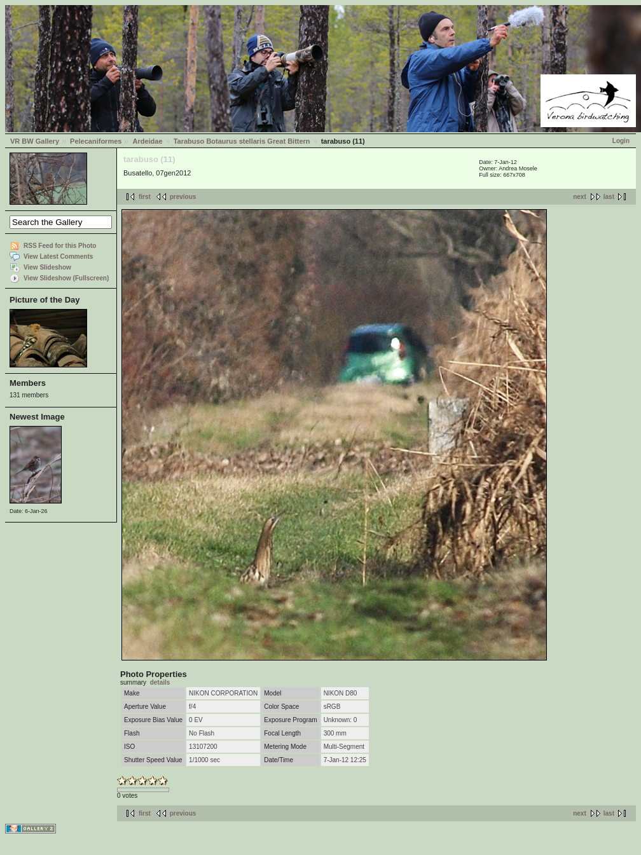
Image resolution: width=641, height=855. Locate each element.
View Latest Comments (58, 256)
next (579, 196)
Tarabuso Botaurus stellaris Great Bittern (242, 141)
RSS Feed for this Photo (60, 245)
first (145, 196)
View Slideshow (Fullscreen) (66, 278)
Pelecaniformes (95, 141)
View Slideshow (47, 267)
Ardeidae (147, 141)
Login (621, 140)
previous (183, 196)
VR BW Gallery (34, 141)
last (608, 196)
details (160, 682)
